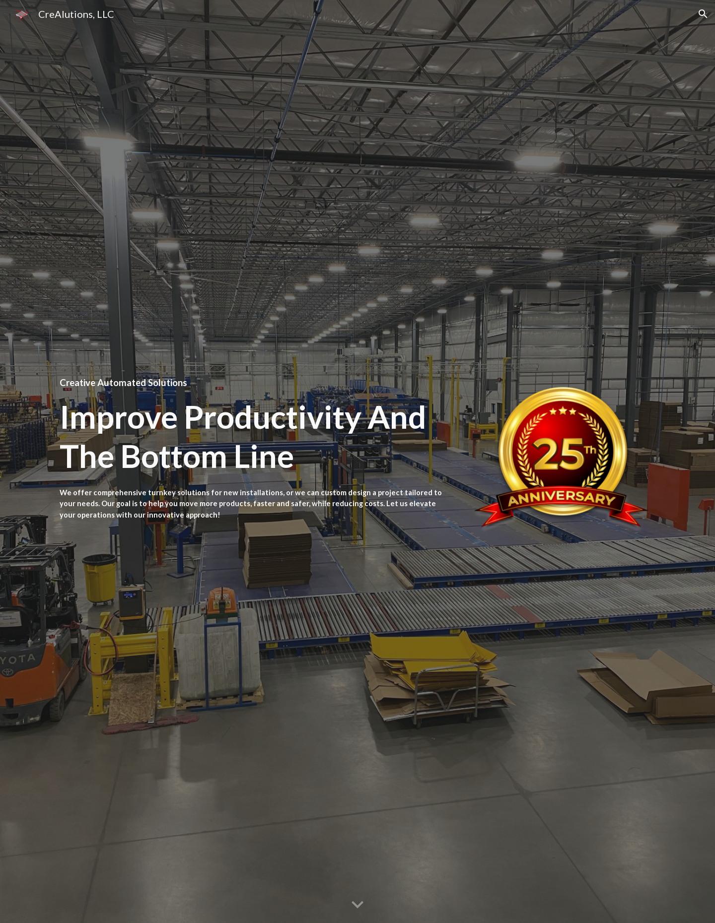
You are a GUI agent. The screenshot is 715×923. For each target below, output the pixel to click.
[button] (703, 14)
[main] (256, 382)
